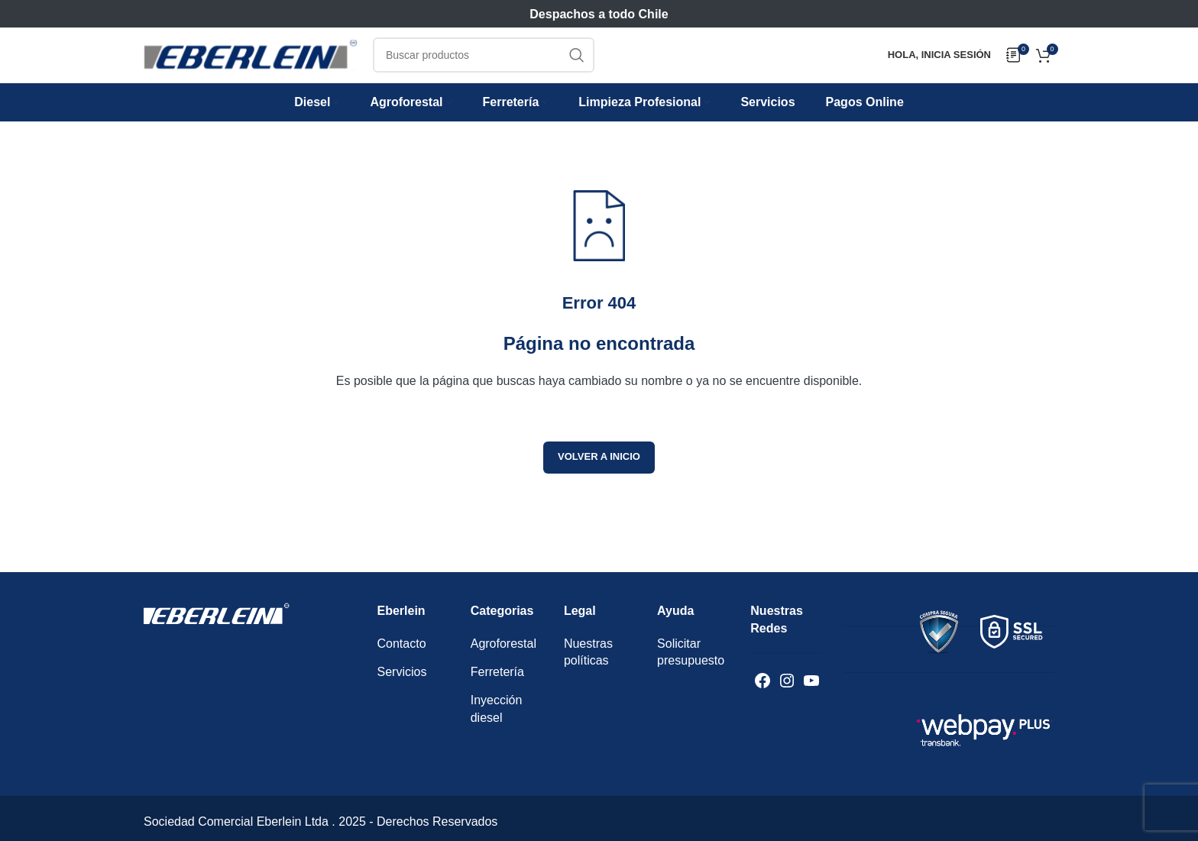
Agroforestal (503, 659)
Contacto (401, 659)
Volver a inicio (599, 473)
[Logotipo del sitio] (251, 64)
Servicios (402, 687)
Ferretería (497, 687)
